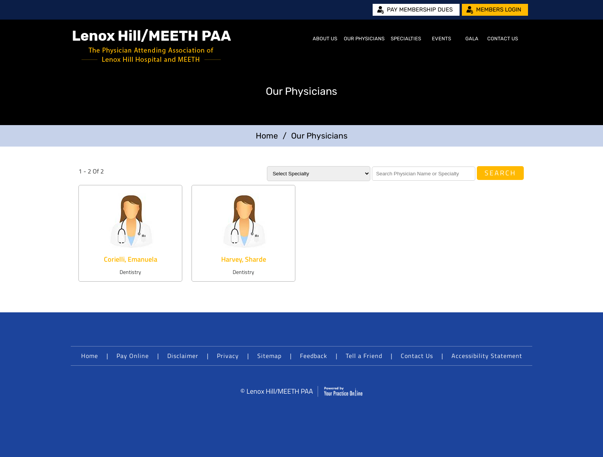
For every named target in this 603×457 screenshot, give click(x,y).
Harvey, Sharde (243, 259)
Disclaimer (182, 355)
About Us (325, 38)
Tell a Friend (364, 355)
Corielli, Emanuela (130, 259)
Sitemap (269, 355)
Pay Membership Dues (420, 9)
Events (441, 38)
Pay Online (133, 355)
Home (300, 38)
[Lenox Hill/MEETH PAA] (152, 46)
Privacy (228, 355)
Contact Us (502, 38)
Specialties (406, 38)
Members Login (498, 9)
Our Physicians (364, 38)
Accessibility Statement (486, 355)
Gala (471, 38)
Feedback (313, 355)
